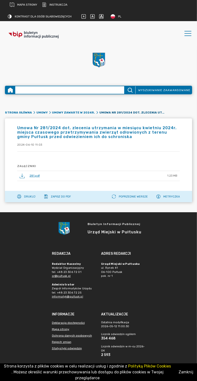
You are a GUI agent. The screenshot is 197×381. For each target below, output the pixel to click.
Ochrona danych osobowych (72, 335)
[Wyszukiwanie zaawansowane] (69, 90)
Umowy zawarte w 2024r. (73, 112)
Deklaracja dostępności (68, 323)
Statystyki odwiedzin (67, 348)
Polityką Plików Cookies (149, 366)
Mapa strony (23, 4)
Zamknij (186, 372)
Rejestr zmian (61, 342)
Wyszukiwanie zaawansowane (164, 90)
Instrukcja (54, 4)
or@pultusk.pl (61, 276)
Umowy (42, 112)
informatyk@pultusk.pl (67, 296)
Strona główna (18, 112)
